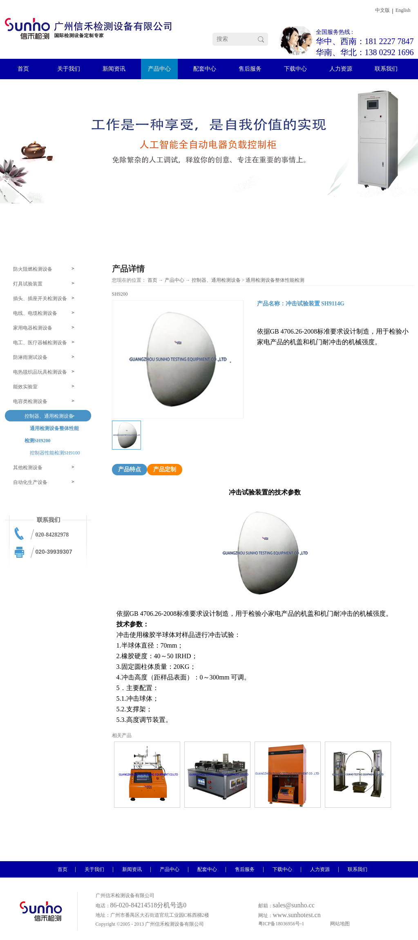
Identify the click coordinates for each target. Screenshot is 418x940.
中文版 (382, 10)
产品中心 (174, 280)
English (403, 10)
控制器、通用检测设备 (216, 280)
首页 (152, 280)
